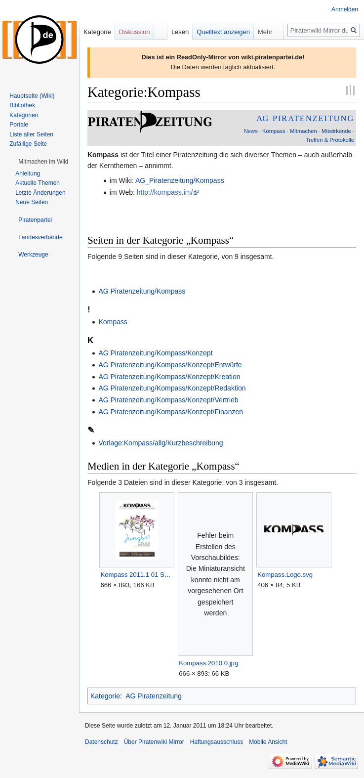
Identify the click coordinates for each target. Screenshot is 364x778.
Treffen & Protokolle (330, 140)
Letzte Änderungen (40, 192)
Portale (18, 124)
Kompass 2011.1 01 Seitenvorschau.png (136, 574)
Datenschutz (101, 741)
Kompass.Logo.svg (285, 574)
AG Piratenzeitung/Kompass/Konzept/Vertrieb (168, 400)
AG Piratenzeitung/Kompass (141, 291)
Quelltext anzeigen (223, 32)
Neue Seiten (31, 202)
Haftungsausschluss (216, 741)
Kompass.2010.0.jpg (208, 663)
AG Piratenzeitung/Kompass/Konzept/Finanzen (170, 412)
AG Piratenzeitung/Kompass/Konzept (155, 353)
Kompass (273, 131)
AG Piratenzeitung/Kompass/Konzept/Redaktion (171, 388)
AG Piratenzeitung (153, 696)
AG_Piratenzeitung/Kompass (179, 180)
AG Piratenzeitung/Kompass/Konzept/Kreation (169, 377)
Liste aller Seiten (31, 134)
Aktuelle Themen (37, 182)
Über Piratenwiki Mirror (154, 741)
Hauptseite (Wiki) (31, 95)
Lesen (180, 32)
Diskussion (134, 32)
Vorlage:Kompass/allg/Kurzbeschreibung (160, 443)
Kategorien (23, 115)
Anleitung (27, 173)
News (251, 131)
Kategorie (105, 696)
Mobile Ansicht (268, 741)
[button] (43, 161)
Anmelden (344, 9)
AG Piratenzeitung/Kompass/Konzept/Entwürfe (170, 365)
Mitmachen (303, 131)
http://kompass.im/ (165, 192)
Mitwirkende (336, 131)
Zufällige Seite (28, 143)
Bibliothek (22, 105)
